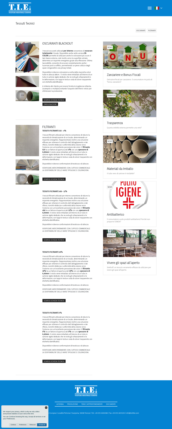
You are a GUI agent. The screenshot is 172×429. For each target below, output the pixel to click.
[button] (161, 8)
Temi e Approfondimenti (92, 404)
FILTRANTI (152, 30)
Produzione (72, 404)
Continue (13, 424)
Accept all (42, 424)
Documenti (111, 404)
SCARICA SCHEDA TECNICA (54, 100)
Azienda (60, 404)
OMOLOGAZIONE (50, 104)
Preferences (22, 424)
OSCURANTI (140, 30)
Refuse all (32, 424)
